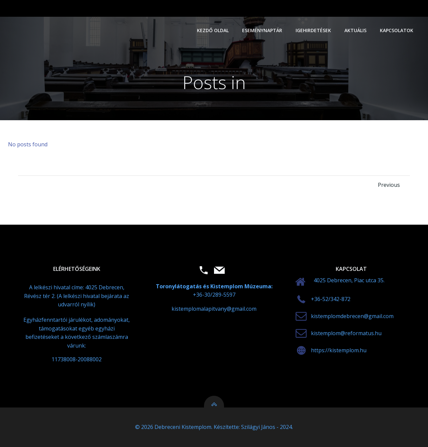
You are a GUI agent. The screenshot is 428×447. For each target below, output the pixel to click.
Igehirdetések (313, 30)
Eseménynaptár (262, 30)
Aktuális (355, 30)
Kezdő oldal (213, 30)
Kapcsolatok (396, 30)
